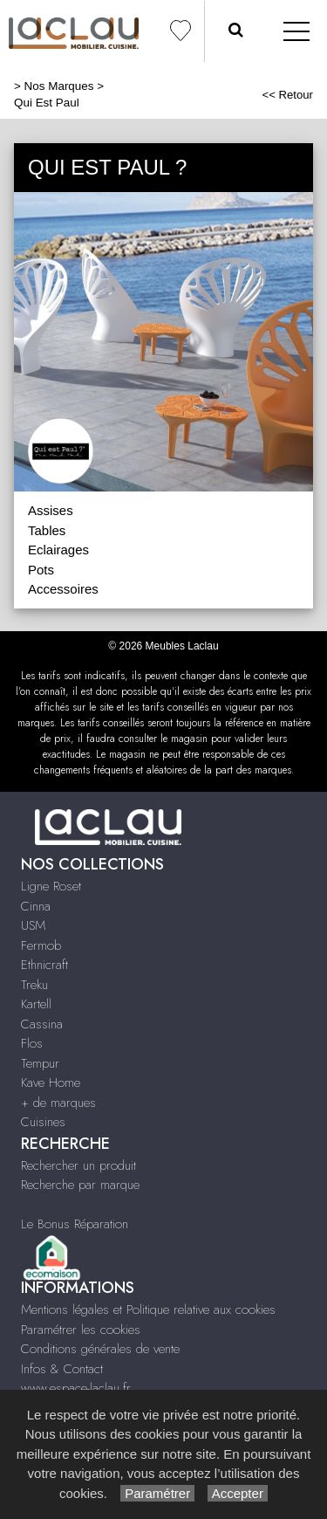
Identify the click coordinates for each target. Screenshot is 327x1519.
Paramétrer (157, 1493)
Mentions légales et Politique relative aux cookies (148, 1309)
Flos (32, 1043)
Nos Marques (59, 86)
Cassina (42, 1024)
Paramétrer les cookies (80, 1329)
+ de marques (58, 1102)
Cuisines (43, 1121)
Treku (34, 984)
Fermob (41, 945)
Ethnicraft (44, 964)
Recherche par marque (80, 1184)
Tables (46, 530)
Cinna (36, 906)
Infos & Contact (62, 1368)
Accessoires (63, 588)
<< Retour (287, 94)
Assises (50, 510)
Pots (41, 569)
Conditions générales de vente (100, 1348)
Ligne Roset (51, 886)
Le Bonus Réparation (74, 1224)
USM (33, 925)
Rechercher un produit (78, 1165)
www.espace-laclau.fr (76, 1388)
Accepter (237, 1493)
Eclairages (58, 549)
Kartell (36, 1004)
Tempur (40, 1063)
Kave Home (50, 1082)
